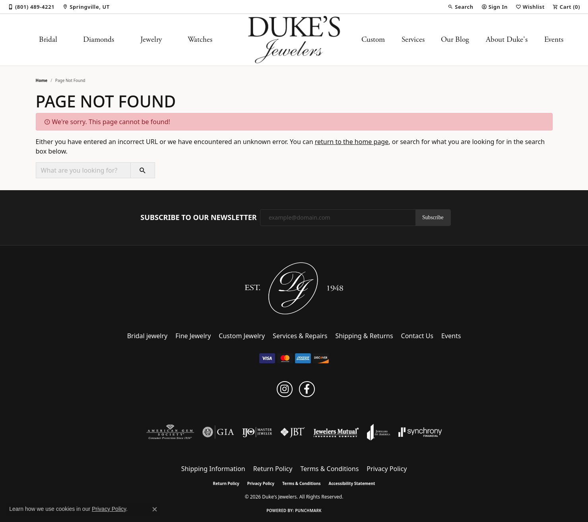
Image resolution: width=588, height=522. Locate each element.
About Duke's (507, 40)
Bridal (48, 40)
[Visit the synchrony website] (420, 432)
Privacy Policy (387, 468)
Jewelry (151, 40)
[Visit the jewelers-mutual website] (336, 432)
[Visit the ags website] (170, 432)
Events (553, 40)
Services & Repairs (300, 335)
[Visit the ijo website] (257, 432)
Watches (200, 40)
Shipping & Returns (364, 335)
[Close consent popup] (154, 509)
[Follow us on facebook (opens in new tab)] (307, 389)
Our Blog (455, 40)
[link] (31, 7)
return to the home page (352, 141)
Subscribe (433, 217)
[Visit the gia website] (218, 432)
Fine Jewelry (193, 335)
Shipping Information (213, 468)
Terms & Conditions (329, 468)
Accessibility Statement (352, 483)
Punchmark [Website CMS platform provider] (308, 510)
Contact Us (417, 335)
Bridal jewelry (147, 335)
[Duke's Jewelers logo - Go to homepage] (294, 40)
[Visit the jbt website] (292, 432)
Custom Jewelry (242, 335)
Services (413, 40)
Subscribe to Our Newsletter (198, 217)
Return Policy (273, 468)
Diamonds (98, 40)
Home (42, 80)
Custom (373, 40)
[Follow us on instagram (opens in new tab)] (285, 389)
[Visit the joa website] (378, 432)
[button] (460, 7)
